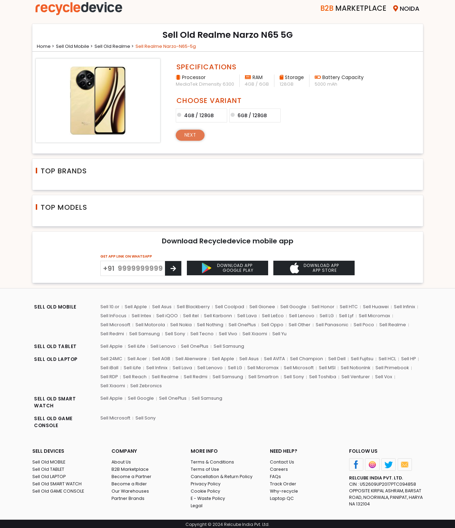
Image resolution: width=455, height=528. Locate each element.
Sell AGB (161, 358)
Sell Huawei (374, 306)
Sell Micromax (371, 315)
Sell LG (324, 315)
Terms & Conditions (213, 460)
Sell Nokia (180, 324)
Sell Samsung (144, 333)
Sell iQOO (166, 315)
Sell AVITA (275, 358)
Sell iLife (136, 345)
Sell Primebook (389, 366)
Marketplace (347, 8)
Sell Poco (362, 324)
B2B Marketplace (130, 467)
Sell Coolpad (229, 306)
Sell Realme (391, 324)
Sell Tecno (201, 333)
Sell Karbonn (216, 315)
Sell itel (190, 315)
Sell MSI (324, 366)
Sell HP (408, 358)
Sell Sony (174, 333)
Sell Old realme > (119, 46)
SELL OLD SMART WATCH (55, 401)
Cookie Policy (206, 489)
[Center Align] (173, 268)
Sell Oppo (271, 324)
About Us (121, 460)
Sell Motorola (150, 324)
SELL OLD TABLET (55, 346)
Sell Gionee (261, 306)
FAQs (275, 474)
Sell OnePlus (241, 324)
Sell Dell (337, 358)
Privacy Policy (206, 482)
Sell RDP (109, 375)
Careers (279, 467)
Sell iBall (109, 366)
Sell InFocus (113, 315)
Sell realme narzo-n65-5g (173, 46)
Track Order (283, 482)
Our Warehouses (130, 489)
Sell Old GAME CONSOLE (58, 489)
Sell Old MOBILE (49, 460)
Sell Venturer (353, 375)
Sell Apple (135, 306)
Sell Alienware (191, 358)
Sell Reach (135, 375)
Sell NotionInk (352, 366)
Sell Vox (381, 375)
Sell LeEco (271, 315)
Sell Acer (137, 358)
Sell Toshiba (320, 375)
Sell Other (298, 324)
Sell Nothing (209, 324)
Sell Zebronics (116, 384)
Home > (46, 46)
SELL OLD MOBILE (56, 307)
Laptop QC (282, 496)
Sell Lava (245, 315)
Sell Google (292, 306)
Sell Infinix (402, 306)
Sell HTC (347, 306)
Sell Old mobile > (77, 46)
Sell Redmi (112, 333)
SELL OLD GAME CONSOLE (54, 421)
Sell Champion (307, 358)
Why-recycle (284, 489)
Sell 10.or (109, 306)
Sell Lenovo (300, 315)
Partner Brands (128, 496)
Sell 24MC (111, 358)
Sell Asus (162, 306)
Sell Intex (141, 315)
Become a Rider (129, 482)
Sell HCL (387, 358)
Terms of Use (205, 467)
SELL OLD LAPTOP (56, 358)
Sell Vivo (226, 333)
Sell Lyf (344, 315)
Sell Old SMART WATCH (57, 482)
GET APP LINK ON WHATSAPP (126, 256)
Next (191, 134)
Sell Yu (278, 333)
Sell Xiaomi (253, 333)
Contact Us (282, 460)
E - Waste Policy (208, 496)
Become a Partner (132, 474)
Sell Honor (321, 306)
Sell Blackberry (193, 306)
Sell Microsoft (115, 324)
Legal (197, 504)
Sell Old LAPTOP (49, 474)
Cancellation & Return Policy (222, 474)
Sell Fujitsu (362, 358)
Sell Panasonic (330, 324)
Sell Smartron (262, 375)
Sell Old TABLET (48, 467)
